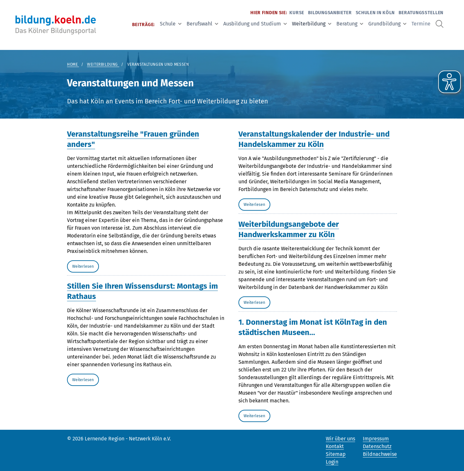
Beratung (349, 24)
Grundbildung (387, 24)
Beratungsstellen (421, 12)
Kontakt (335, 446)
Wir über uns (340, 439)
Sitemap (336, 454)
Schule (170, 24)
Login (332, 462)
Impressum (376, 439)
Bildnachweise (380, 454)
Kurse (296, 12)
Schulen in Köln (375, 12)
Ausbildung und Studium (255, 24)
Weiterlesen (83, 266)
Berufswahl (202, 24)
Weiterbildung (311, 24)
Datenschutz (377, 446)
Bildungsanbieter (330, 12)
